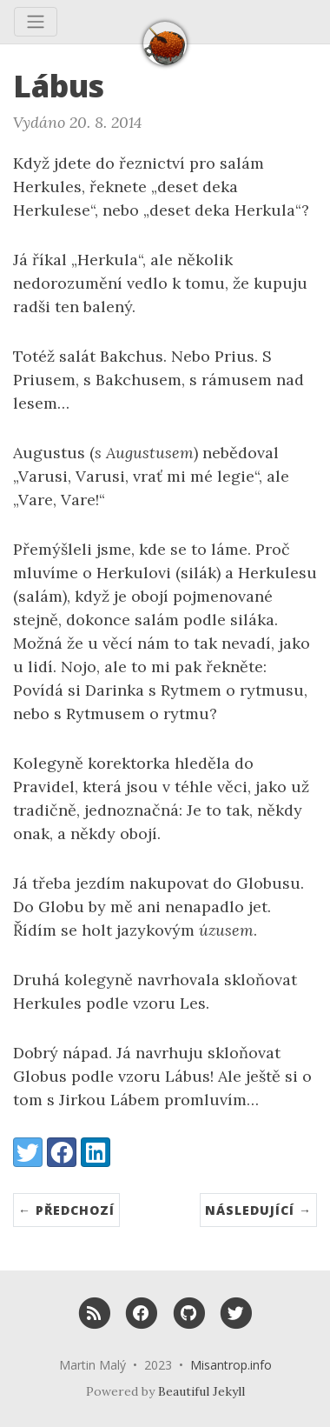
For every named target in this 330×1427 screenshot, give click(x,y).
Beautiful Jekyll (201, 1391)
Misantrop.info (231, 1365)
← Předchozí (66, 1210)
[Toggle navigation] (35, 22)
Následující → (258, 1210)
